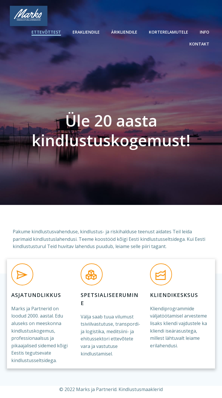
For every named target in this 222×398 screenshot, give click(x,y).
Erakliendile (86, 32)
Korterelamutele (168, 32)
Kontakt (199, 44)
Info (204, 32)
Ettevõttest (46, 32)
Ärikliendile (124, 32)
